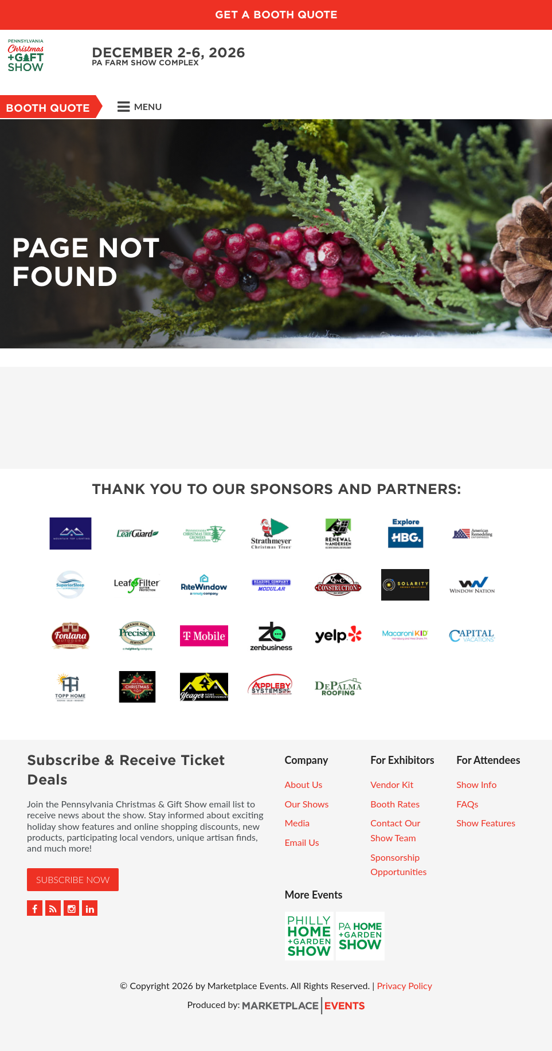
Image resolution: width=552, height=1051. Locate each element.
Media (297, 822)
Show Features (485, 822)
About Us (304, 784)
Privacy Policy (404, 985)
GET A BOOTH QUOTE (276, 15)
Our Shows (307, 803)
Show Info (476, 784)
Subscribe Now (72, 879)
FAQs (467, 803)
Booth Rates (395, 803)
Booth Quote (48, 108)
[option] (276, 233)
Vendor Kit (391, 784)
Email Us (302, 842)
